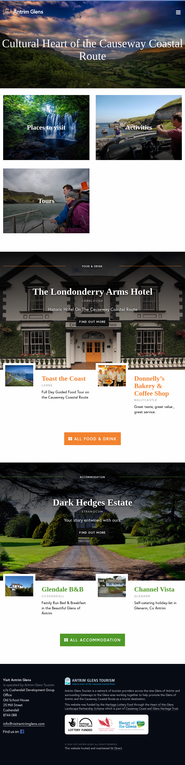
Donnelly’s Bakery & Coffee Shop (151, 386)
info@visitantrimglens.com (24, 723)
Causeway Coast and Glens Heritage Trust (152, 708)
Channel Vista (154, 589)
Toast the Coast (63, 378)
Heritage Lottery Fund (119, 704)
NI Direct (116, 748)
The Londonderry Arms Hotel (93, 291)
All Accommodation (92, 639)
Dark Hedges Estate (92, 502)
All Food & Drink (92, 438)
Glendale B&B (62, 589)
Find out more (92, 322)
